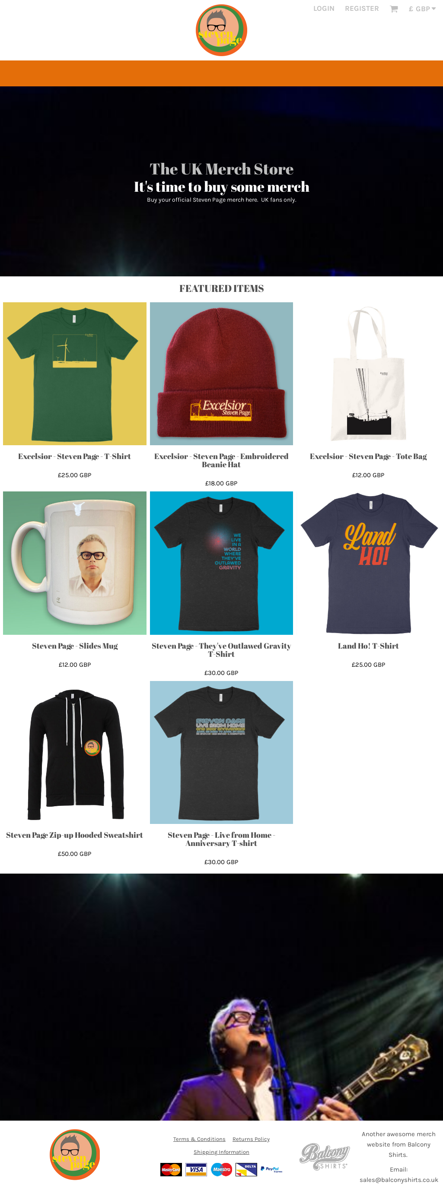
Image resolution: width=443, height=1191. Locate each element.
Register (362, 8)
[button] (393, 8)
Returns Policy (251, 1139)
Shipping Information (221, 1152)
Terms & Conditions (199, 1139)
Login (324, 8)
